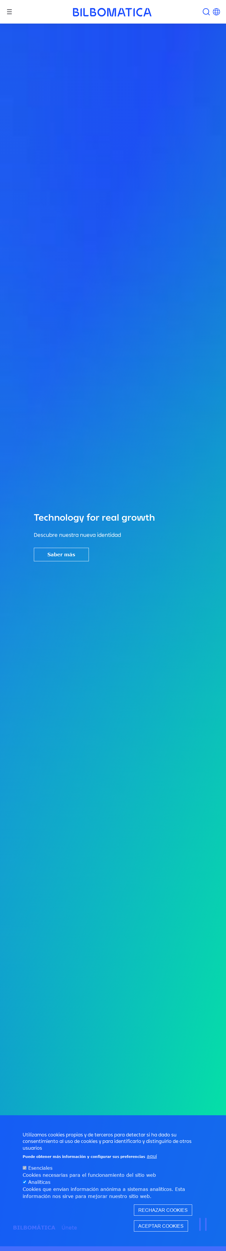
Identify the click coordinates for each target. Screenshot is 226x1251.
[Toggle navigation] (9, 11)
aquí (152, 1156)
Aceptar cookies (161, 1226)
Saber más (61, 554)
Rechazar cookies (163, 1210)
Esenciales (40, 1168)
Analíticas (39, 1182)
